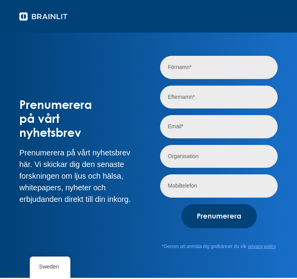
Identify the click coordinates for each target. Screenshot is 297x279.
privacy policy (262, 246)
